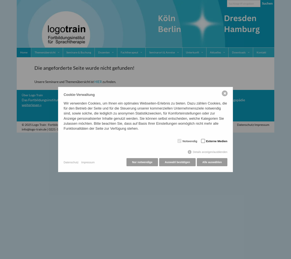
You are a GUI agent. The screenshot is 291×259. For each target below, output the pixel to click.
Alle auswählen (212, 162)
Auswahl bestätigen (177, 162)
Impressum (88, 162)
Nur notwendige (142, 162)
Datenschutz (71, 162)
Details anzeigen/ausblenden (210, 152)
